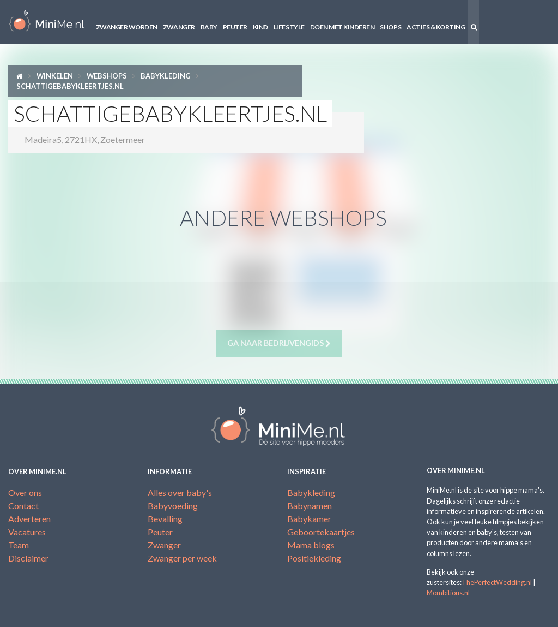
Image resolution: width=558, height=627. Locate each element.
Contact (23, 505)
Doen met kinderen (342, 27)
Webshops (107, 75)
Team (18, 545)
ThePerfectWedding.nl (497, 582)
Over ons (25, 492)
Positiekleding (314, 558)
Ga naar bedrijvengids (279, 343)
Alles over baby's (180, 492)
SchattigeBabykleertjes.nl (70, 86)
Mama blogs (311, 545)
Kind (260, 27)
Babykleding (166, 75)
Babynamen (309, 505)
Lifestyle (289, 27)
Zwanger (179, 27)
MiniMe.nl (46, 22)
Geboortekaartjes (321, 532)
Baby (209, 27)
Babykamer (309, 518)
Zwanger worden (126, 27)
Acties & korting (436, 27)
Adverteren (29, 518)
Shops (390, 27)
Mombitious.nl (448, 592)
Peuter (235, 27)
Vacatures (27, 532)
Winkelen (55, 75)
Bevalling (165, 518)
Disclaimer (28, 558)
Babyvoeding (173, 505)
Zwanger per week (182, 558)
